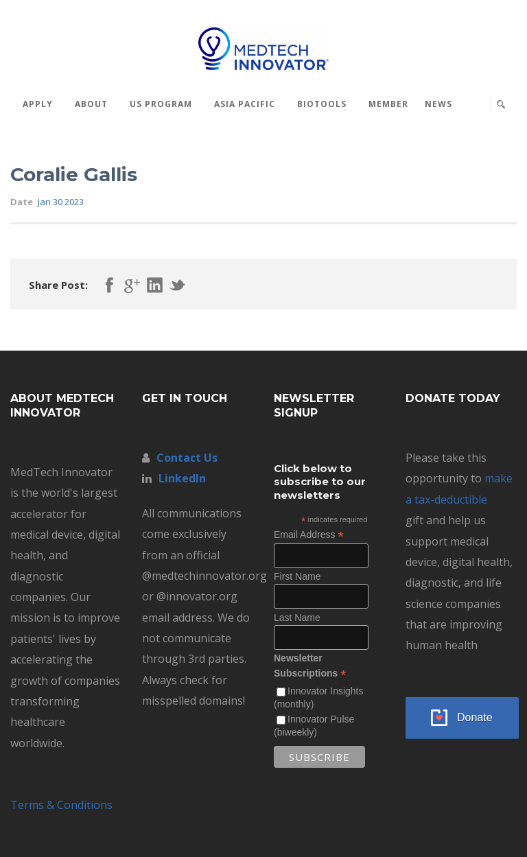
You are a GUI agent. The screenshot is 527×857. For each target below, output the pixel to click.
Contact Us (187, 457)
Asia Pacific (244, 104)
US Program (161, 104)
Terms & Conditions (61, 804)
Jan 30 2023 (61, 202)
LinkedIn (182, 478)
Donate (475, 717)
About (91, 104)
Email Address (309, 534)
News (438, 104)
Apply (38, 104)
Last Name (297, 617)
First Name (297, 576)
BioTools (322, 104)
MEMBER (388, 104)
